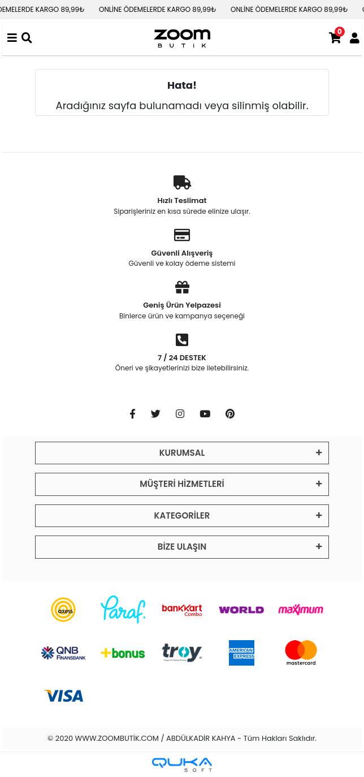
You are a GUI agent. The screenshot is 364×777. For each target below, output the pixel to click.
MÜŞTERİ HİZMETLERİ (182, 484)
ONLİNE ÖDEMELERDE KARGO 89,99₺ (162, 9)
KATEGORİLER (182, 515)
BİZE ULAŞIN (182, 546)
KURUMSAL (182, 453)
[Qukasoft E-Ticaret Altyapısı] (182, 765)
